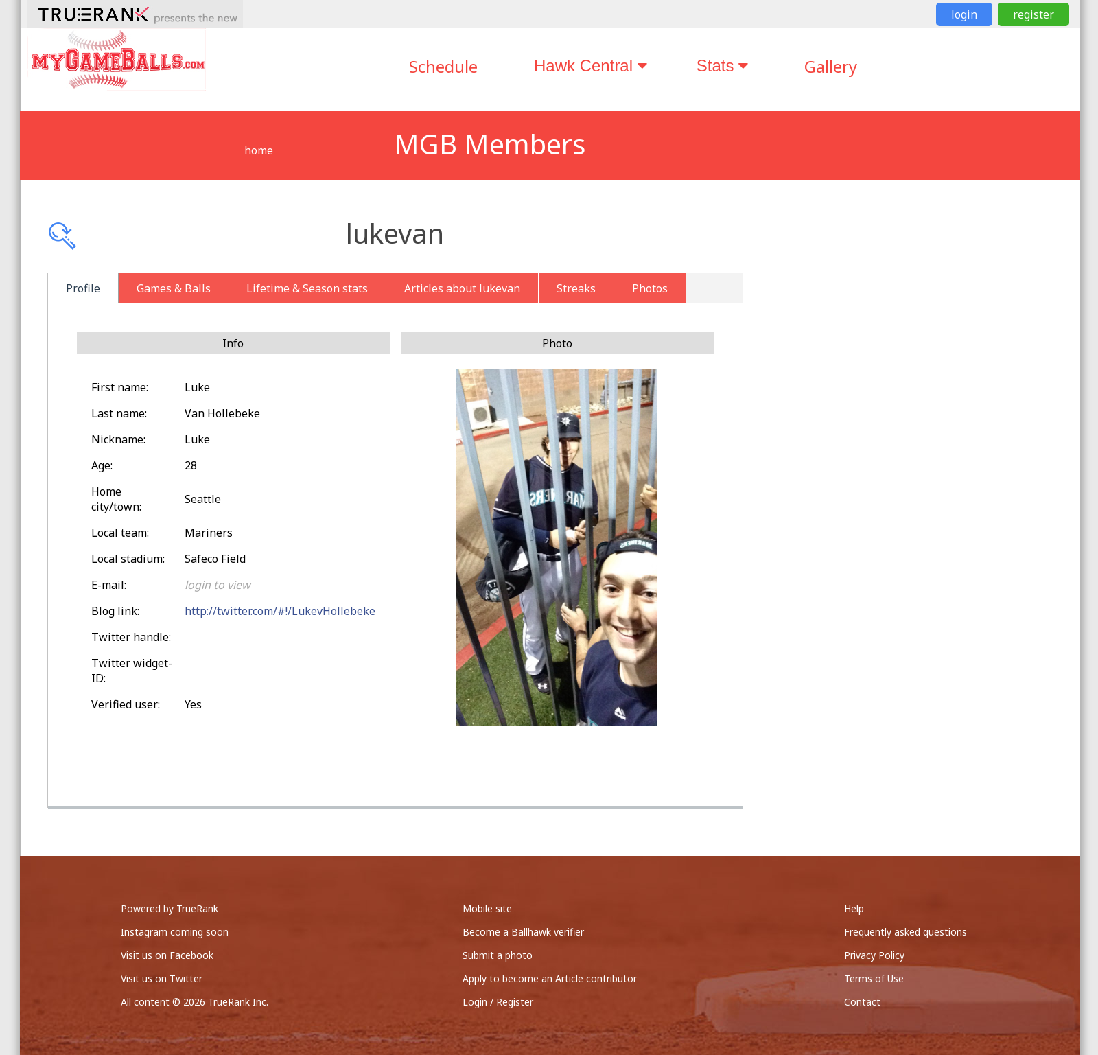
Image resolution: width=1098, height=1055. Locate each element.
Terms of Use (874, 978)
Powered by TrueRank (169, 908)
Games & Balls (174, 288)
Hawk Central (590, 65)
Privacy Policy (874, 955)
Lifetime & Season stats (307, 288)
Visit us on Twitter (161, 978)
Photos (650, 288)
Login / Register (498, 1001)
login (964, 14)
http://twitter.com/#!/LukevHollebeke (280, 610)
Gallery (830, 66)
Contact (862, 1001)
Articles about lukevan (462, 288)
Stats (722, 65)
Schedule (443, 66)
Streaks (576, 288)
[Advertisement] (926, 371)
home (258, 150)
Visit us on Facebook (167, 955)
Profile (83, 288)
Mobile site (487, 908)
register (1033, 14)
